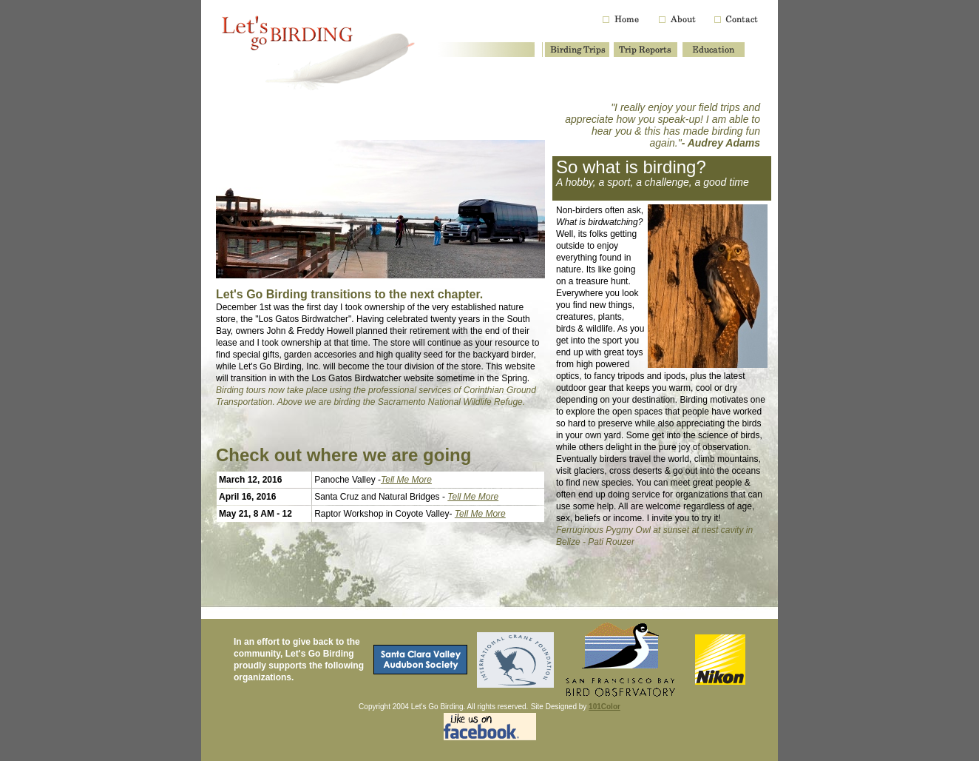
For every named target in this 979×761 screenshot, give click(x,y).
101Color (604, 707)
